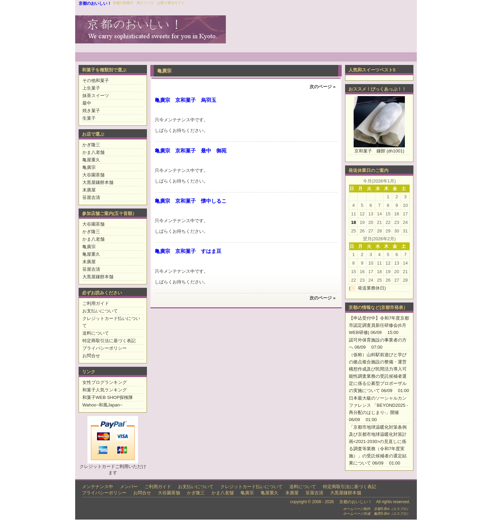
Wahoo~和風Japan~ (102, 404)
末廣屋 (89, 189)
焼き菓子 (91, 110)
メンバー (129, 486)
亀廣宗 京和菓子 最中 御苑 (191, 150)
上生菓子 (91, 88)
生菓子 (89, 118)
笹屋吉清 (91, 197)
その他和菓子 (95, 80)
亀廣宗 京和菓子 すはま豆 (188, 251)
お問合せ (91, 355)
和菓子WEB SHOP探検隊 (107, 397)
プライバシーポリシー (104, 348)
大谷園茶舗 (93, 174)
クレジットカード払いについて (251, 486)
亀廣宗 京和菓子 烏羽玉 (185, 100)
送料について (95, 333)
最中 (86, 103)
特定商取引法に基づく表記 (109, 340)
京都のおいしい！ (95, 3)
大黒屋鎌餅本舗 (97, 182)
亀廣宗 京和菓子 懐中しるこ (191, 201)
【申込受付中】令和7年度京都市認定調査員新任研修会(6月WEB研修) (379, 325)
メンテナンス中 (97, 486)
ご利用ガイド (95, 303)
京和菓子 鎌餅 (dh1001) (379, 150)
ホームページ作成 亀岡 (362, 513)
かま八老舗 (93, 152)
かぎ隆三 (91, 144)
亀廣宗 (89, 167)
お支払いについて (100, 310)
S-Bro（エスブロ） (395, 509)
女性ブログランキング (104, 382)
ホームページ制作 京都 (362, 509)
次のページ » (323, 86)
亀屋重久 (91, 159)
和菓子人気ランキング (104, 389)
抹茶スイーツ (95, 95)
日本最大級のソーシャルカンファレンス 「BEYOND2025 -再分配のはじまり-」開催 (378, 405)
